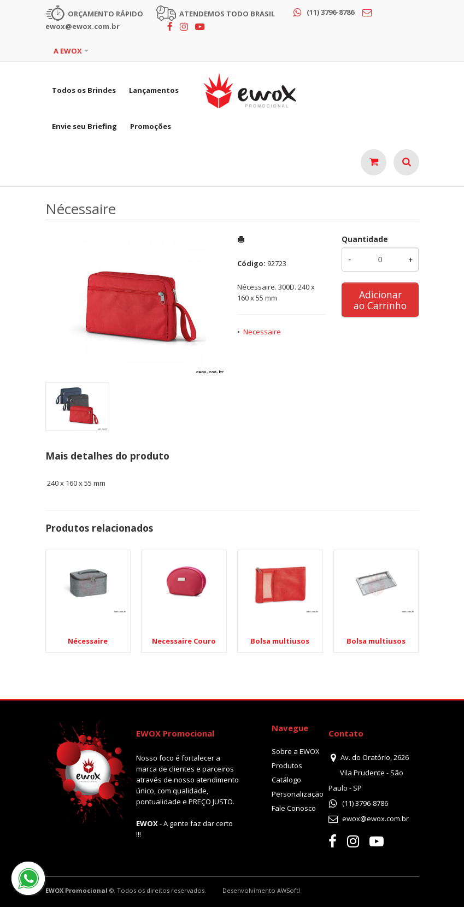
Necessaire (262, 332)
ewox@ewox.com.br (375, 818)
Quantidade (365, 239)
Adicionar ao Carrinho (380, 300)
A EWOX (68, 51)
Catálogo (286, 780)
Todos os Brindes (84, 90)
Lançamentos (154, 90)
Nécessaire (88, 641)
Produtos (287, 765)
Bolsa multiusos (279, 641)
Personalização (298, 794)
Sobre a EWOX (296, 751)
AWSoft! (288, 890)
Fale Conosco (294, 808)
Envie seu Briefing (84, 126)
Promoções (150, 126)
